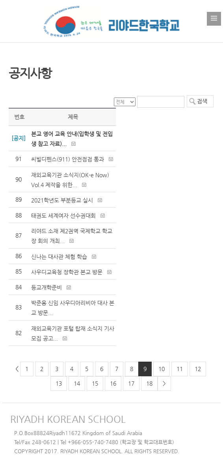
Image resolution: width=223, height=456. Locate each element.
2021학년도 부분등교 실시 (62, 200)
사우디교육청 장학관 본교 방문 (66, 272)
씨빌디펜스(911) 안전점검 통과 (67, 159)
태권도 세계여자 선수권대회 (63, 215)
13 (59, 383)
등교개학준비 (46, 287)
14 (77, 383)
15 (95, 383)
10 (161, 369)
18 (149, 383)
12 (198, 369)
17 (131, 383)
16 (113, 383)
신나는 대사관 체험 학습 (59, 256)
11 (180, 369)
